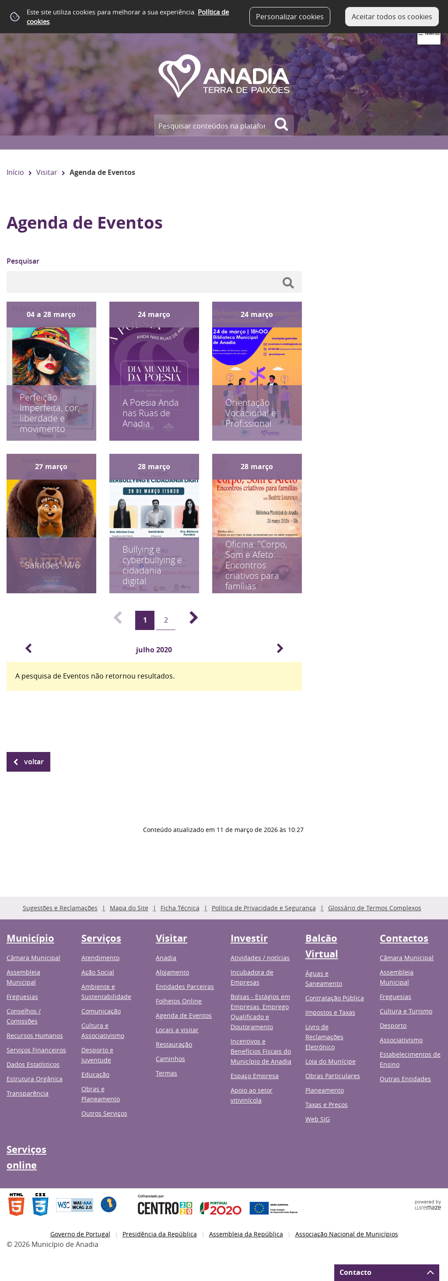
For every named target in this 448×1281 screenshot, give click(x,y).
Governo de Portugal (80, 1234)
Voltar (34, 761)
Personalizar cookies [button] (290, 16)
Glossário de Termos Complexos (374, 908)
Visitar (46, 172)
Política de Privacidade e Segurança (264, 908)
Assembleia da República (246, 1234)
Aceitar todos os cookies (392, 16)
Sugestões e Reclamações (60, 908)
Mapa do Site (129, 908)
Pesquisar (23, 261)
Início (15, 172)
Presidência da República (159, 1234)
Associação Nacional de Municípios (346, 1234)
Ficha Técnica (180, 908)
